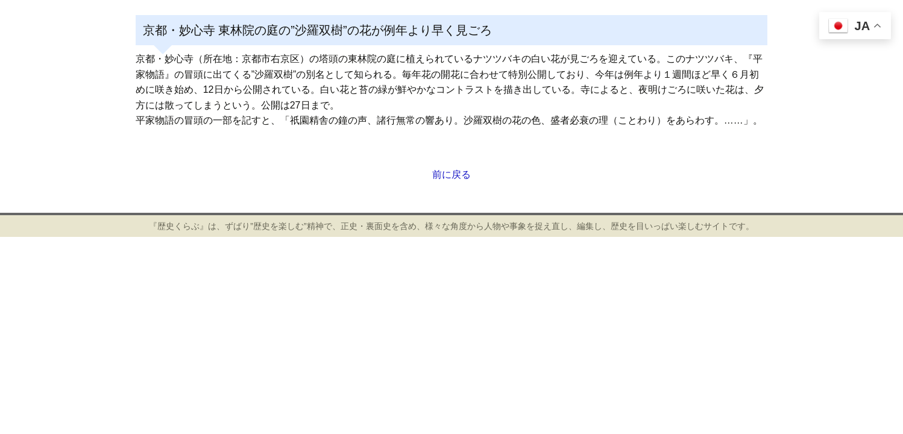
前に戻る (451, 174)
